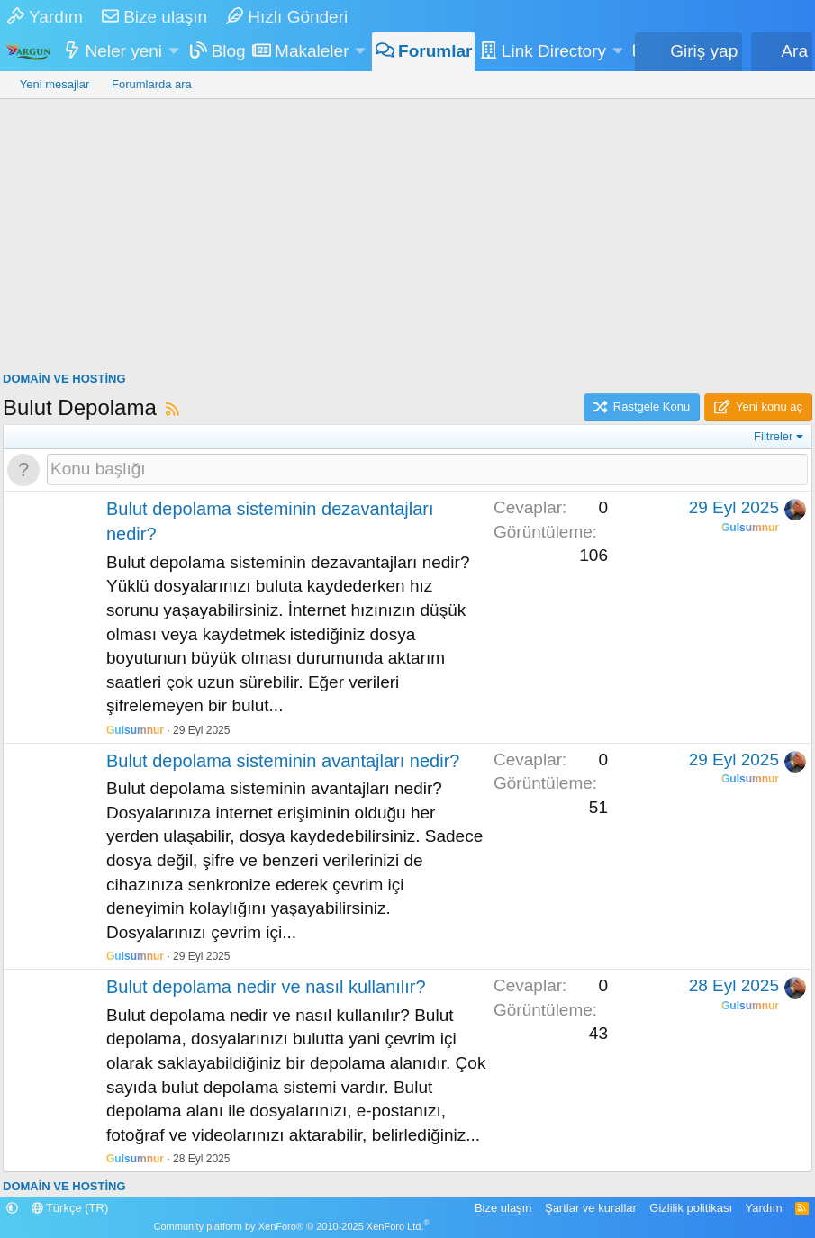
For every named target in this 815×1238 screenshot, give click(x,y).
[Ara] (781, 51)
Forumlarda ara (152, 84)
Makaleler (312, 50)
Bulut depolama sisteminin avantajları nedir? (282, 761)
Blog (229, 50)
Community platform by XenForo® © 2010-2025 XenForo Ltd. (292, 1226)
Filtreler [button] (773, 436)
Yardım (45, 16)
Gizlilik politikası (690, 1208)
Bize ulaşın (154, 16)
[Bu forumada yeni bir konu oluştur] (427, 469)
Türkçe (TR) (70, 1208)
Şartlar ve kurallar (591, 1208)
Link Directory (554, 50)
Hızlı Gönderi (287, 16)
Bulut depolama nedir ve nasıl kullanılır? (266, 987)
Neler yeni (124, 50)
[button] (173, 51)
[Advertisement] (407, 234)
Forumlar (435, 50)
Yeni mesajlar (55, 84)
